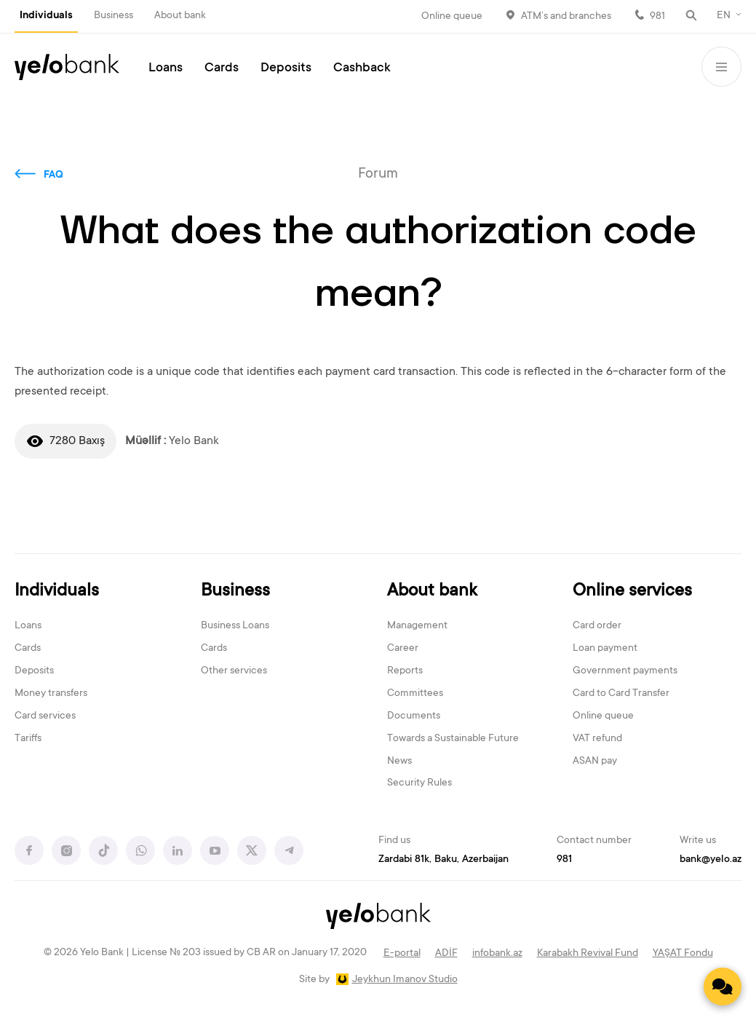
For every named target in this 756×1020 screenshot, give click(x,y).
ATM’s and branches (566, 17)
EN (724, 16)
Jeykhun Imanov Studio (405, 980)
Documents (413, 716)
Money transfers (51, 694)
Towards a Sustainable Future (453, 739)
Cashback (362, 68)
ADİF (446, 954)
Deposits (285, 68)
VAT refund (597, 739)
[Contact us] (722, 986)
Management (417, 626)
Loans (165, 68)
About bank (180, 16)
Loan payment (605, 649)
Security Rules (419, 783)
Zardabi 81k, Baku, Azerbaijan (443, 860)
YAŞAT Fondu (683, 954)
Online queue (451, 17)
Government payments (625, 671)
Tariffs (28, 739)
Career (402, 649)
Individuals (46, 16)
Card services (45, 716)
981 (657, 17)
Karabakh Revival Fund (587, 954)
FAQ (53, 175)
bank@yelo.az (710, 860)
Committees (415, 694)
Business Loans (235, 626)
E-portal (402, 954)
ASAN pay (595, 761)
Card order (597, 626)
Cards (221, 68)
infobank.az (497, 954)
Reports (405, 671)
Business (113, 16)
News (399, 761)
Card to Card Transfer (621, 694)
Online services (632, 591)
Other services (234, 671)
